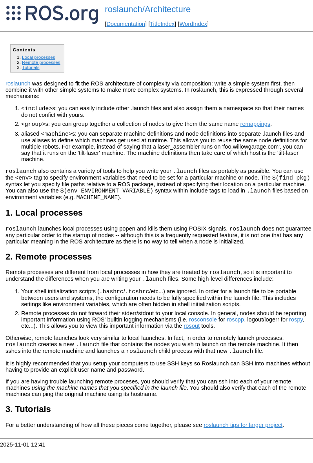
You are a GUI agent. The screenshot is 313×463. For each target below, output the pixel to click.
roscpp (235, 332)
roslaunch (18, 83)
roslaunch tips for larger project (243, 440)
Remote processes (41, 62)
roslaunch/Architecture (148, 9)
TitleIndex (162, 24)
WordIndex (193, 24)
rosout (192, 339)
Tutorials (31, 67)
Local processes (38, 57)
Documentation (125, 24)
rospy (296, 332)
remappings (255, 126)
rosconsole (203, 332)
